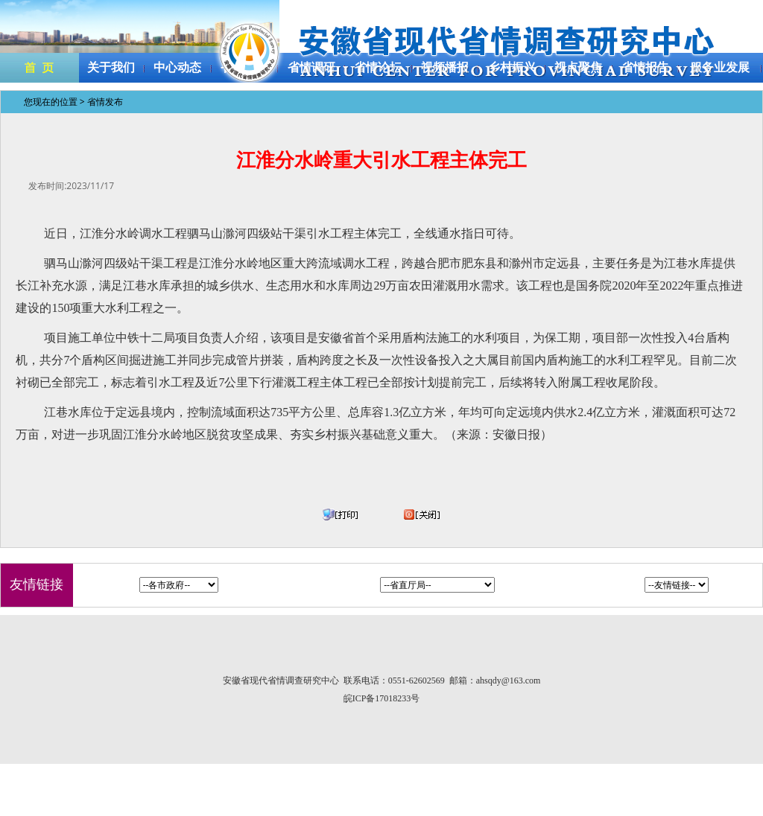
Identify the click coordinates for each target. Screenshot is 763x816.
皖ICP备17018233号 (381, 698)
